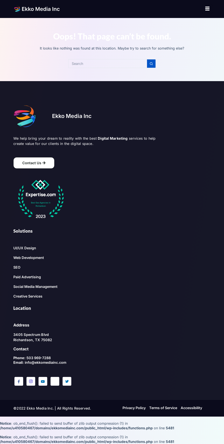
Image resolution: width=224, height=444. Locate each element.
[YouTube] (42, 381)
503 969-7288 (38, 358)
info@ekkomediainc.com (45, 362)
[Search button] (151, 63)
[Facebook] (18, 381)
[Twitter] (67, 381)
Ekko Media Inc (72, 116)
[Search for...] (107, 63)
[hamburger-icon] (207, 9)
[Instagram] (30, 381)
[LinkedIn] (55, 381)
